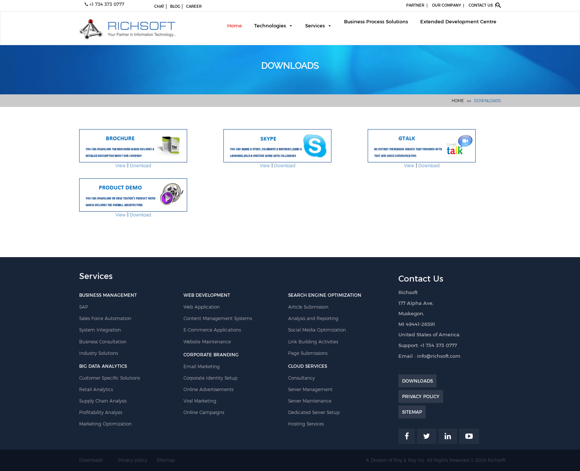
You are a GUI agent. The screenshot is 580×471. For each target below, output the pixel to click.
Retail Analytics (96, 389)
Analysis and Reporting (313, 318)
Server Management (310, 389)
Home (234, 25)
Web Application (201, 307)
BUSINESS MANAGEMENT (108, 295)
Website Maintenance (207, 341)
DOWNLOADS (417, 381)
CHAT (159, 6)
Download (140, 165)
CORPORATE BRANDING (211, 354)
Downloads (487, 100)
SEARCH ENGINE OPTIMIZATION (324, 295)
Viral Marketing (199, 401)
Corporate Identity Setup (210, 378)
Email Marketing (201, 366)
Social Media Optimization (317, 330)
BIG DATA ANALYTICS (103, 366)
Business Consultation (103, 341)
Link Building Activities (313, 341)
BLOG (175, 6)
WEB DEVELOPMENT (206, 295)
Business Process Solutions (376, 21)
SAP (83, 307)
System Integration (100, 330)
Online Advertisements (208, 389)
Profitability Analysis (100, 412)
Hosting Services (306, 424)
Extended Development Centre (458, 21)
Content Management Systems (217, 318)
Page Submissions (307, 353)
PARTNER (415, 5)
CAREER (194, 6)
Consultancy (301, 378)
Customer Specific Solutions (109, 378)
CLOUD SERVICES (307, 366)
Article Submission (308, 307)
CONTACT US (481, 5)
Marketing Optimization (105, 424)
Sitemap (165, 460)
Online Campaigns (203, 412)
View (120, 165)
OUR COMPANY (446, 5)
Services (315, 25)
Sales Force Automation (105, 318)
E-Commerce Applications (212, 330)
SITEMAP (412, 412)
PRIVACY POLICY (420, 396)
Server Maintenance (309, 401)
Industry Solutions (98, 353)
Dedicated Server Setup (314, 412)
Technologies (270, 25)
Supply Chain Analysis (103, 401)
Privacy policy (132, 460)
